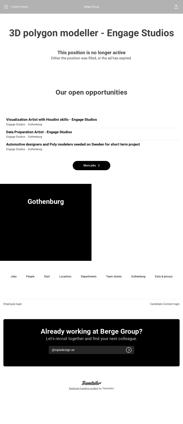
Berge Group (91, 6)
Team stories (114, 276)
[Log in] (129, 350)
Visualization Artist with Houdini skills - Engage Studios (91, 119)
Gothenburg (138, 276)
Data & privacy (164, 276)
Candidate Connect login (165, 304)
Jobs (14, 276)
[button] (176, 7)
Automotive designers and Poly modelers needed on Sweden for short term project (91, 144)
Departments (88, 276)
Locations (65, 276)
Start (47, 276)
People (30, 276)
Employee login (12, 304)
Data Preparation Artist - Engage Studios (91, 132)
